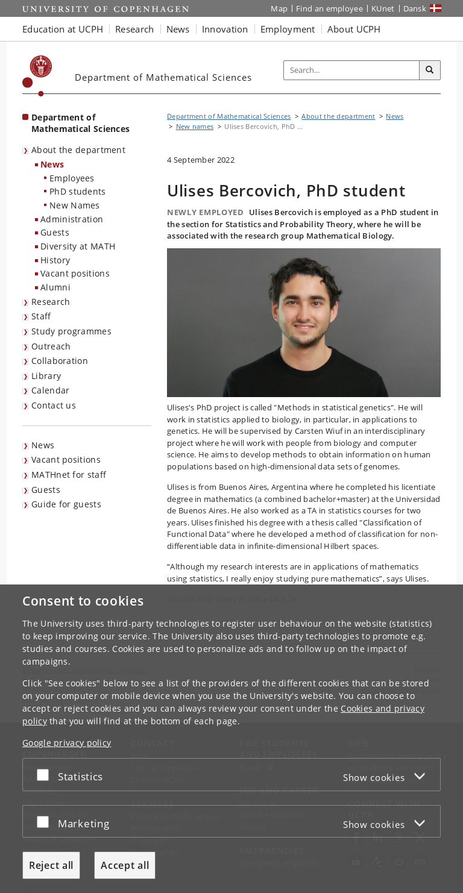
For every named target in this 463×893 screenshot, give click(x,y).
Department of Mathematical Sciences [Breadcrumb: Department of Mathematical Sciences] (229, 116)
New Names (74, 205)
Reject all (51, 865)
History (55, 260)
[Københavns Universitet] (37, 75)
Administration (71, 219)
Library (46, 375)
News (52, 164)
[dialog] (231, 738)
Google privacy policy (66, 742)
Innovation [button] (225, 29)
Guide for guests (66, 504)
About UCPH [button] (354, 29)
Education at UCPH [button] (62, 29)
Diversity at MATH (77, 246)
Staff (41, 316)
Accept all (125, 865)
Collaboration (59, 360)
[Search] (430, 70)
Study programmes (71, 331)
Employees (72, 178)
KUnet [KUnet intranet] (383, 8)
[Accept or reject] (46, 775)
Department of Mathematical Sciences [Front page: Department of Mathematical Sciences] (80, 122)
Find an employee (329, 8)
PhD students (77, 191)
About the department (78, 149)
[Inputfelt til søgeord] (351, 70)
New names (195, 126)
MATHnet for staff (68, 474)
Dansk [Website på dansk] (415, 8)
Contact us (53, 405)
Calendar (50, 390)
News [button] (178, 29)
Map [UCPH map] (279, 8)
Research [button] (134, 29)
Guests (54, 232)
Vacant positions (75, 273)
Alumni (55, 287)
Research (50, 301)
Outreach (51, 346)
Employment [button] (287, 29)
